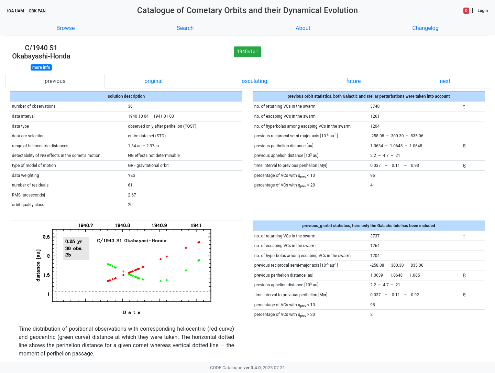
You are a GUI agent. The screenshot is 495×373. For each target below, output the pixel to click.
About (303, 28)
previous (55, 81)
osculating (254, 81)
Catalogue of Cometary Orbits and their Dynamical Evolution (247, 10)
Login (482, 10)
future (353, 81)
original (153, 81)
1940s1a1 (247, 51)
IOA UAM (15, 11)
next (445, 81)
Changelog (425, 28)
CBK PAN (37, 11)
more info (41, 67)
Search (185, 28)
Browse (65, 28)
